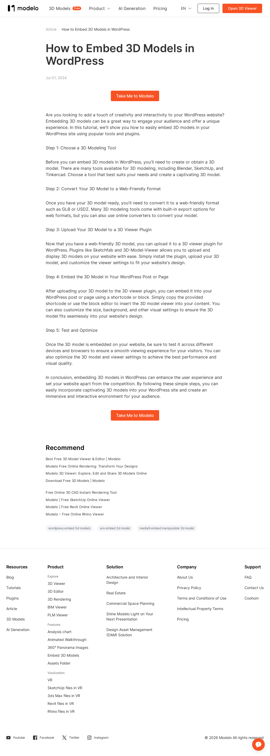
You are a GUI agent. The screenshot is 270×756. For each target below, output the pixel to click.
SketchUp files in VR (65, 688)
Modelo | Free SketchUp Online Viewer (78, 500)
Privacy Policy (189, 587)
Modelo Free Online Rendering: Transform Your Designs (92, 466)
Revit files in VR (61, 703)
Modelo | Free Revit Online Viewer (74, 507)
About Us (185, 577)
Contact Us (254, 587)
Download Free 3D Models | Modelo (75, 480)
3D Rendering (59, 599)
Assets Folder (59, 663)
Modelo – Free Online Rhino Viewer (75, 514)
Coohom (252, 598)
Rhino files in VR (61, 711)
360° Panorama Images (68, 647)
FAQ (248, 577)
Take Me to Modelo (135, 96)
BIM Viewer (57, 607)
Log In (208, 8)
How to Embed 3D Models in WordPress (96, 29)
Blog (10, 577)
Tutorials (13, 587)
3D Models (15, 619)
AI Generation (17, 629)
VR (50, 680)
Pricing (183, 619)
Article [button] (51, 29)
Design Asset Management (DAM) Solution (129, 632)
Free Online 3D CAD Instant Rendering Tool (81, 492)
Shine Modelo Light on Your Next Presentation (129, 616)
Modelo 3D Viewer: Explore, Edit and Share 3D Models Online (96, 473)
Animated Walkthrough (67, 639)
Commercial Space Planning (130, 603)
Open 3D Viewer (242, 8)
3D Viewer (56, 583)
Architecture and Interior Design (127, 580)
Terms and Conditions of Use (201, 598)
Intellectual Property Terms (200, 608)
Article (11, 608)
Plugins (12, 598)
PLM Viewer (58, 615)
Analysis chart (59, 631)
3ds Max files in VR (64, 695)
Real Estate (116, 593)
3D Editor (56, 591)
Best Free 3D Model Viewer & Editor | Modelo (83, 459)
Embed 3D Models (63, 655)
